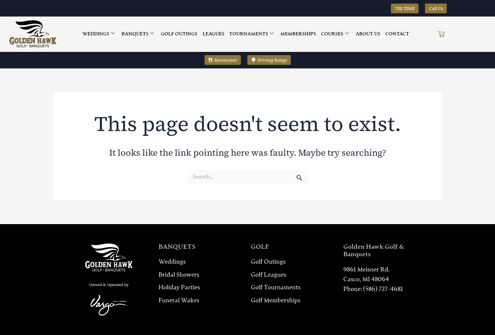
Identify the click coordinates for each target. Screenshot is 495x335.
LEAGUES (214, 34)
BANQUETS (139, 34)
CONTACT (395, 34)
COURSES (334, 34)
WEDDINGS (100, 34)
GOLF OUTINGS (180, 34)
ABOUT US (367, 34)
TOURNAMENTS (251, 34)
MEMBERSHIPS (298, 34)
